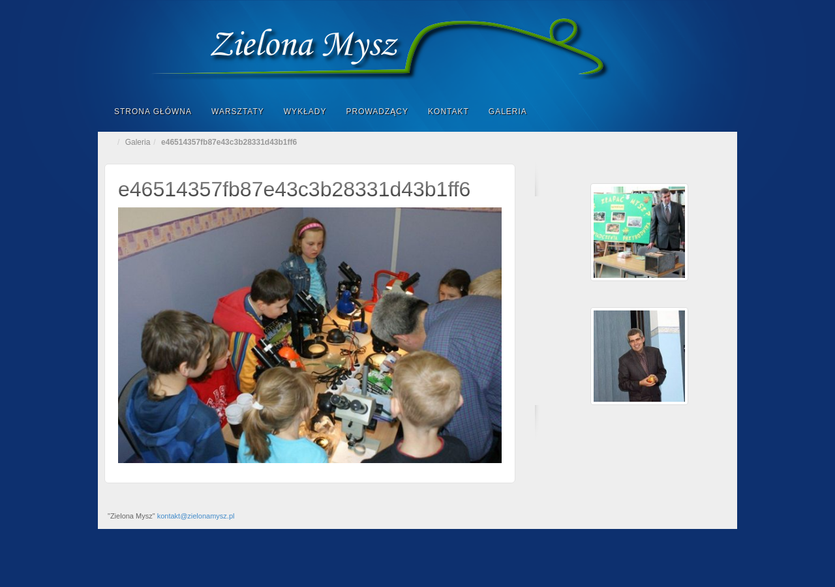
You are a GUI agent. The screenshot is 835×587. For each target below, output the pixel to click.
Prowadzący (377, 111)
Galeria (508, 111)
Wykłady (305, 111)
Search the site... (719, 111)
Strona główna (153, 111)
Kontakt (448, 111)
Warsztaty (237, 111)
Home (111, 142)
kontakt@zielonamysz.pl (196, 516)
